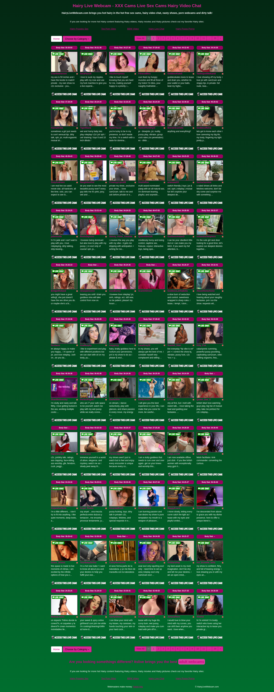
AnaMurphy (86, 345)
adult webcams (191, 662)
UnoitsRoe (143, 182)
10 (197, 38)
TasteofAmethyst (146, 128)
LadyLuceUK (173, 454)
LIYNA (170, 399)
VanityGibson (116, 617)
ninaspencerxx (87, 291)
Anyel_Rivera (86, 508)
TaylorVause (115, 128)
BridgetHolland (58, 291)
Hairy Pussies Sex (79, 28)
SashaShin (114, 399)
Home (56, 38)
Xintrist (200, 617)
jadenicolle (56, 236)
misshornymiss (117, 73)
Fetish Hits (138, 687)
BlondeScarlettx (175, 128)
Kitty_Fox (201, 345)
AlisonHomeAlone (206, 291)
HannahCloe (57, 128)
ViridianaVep (173, 562)
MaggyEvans (173, 508)
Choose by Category (77, 38)
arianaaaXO (173, 182)
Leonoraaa (202, 454)
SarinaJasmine (204, 182)
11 (204, 38)
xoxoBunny (115, 291)
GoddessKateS (174, 73)
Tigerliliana (85, 128)
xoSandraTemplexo (206, 236)
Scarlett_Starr (174, 345)
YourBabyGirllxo (88, 562)
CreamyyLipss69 (117, 182)
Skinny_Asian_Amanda (120, 236)
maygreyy (114, 345)
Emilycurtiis (144, 399)
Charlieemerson (59, 73)
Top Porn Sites (108, 28)
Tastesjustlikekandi (206, 73)
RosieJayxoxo (87, 236)
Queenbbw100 (145, 236)
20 (215, 38)
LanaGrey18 (144, 345)
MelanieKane (144, 508)
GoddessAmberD (176, 236)
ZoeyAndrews (58, 182)
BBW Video (133, 28)
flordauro (55, 345)
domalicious (144, 454)
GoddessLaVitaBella (177, 291)
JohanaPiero (173, 617)
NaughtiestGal (87, 182)
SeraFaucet (85, 73)
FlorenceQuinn (116, 454)
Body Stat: (64, 48)
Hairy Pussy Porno (185, 28)
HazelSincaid (57, 454)
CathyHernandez (117, 562)
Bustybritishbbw (146, 617)
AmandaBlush (116, 508)
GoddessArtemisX (206, 508)
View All (140, 38)
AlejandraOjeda (58, 508)
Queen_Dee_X (204, 399)
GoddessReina (204, 128)
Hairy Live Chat (156, 28)
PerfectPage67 (87, 399)
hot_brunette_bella (206, 562)
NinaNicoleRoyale (147, 562)
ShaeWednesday (59, 399)
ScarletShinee (145, 291)
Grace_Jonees (58, 562)
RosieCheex (86, 617)
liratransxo (85, 454)
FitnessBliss (144, 73)
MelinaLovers (57, 617)
